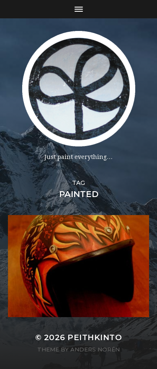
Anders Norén (95, 349)
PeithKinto (94, 337)
